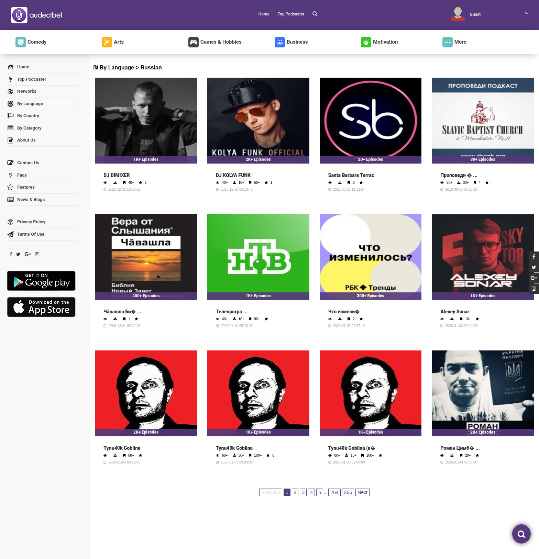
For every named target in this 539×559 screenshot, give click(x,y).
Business (291, 42)
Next (362, 492)
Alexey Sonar (454, 311)
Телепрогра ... (232, 311)
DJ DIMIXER (116, 175)
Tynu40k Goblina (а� (351, 448)
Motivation (379, 42)
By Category (24, 128)
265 (348, 492)
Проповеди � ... (458, 175)
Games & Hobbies (215, 42)
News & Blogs (26, 200)
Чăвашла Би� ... (122, 311)
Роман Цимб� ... (460, 448)
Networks (21, 91)
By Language (25, 104)
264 (334, 492)
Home (264, 14)
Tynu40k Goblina (121, 448)
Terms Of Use (25, 234)
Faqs (17, 175)
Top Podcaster (291, 14)
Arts (113, 42)
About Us (21, 140)
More (454, 42)
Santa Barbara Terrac (351, 175)
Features (21, 187)
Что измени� (344, 311)
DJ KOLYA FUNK (233, 175)
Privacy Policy (26, 222)
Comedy (30, 42)
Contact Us (23, 163)
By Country (23, 116)
